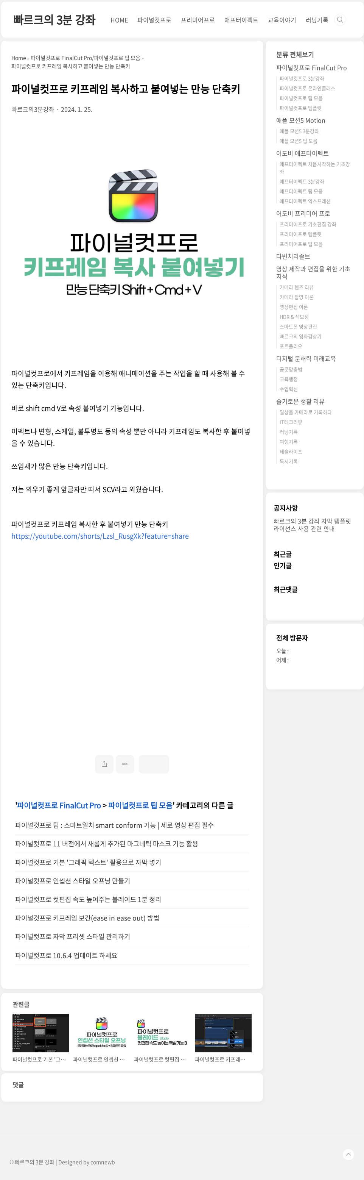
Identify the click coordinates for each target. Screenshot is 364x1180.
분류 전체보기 (295, 54)
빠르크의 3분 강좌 (54, 19)
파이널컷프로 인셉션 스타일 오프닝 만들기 (72, 881)
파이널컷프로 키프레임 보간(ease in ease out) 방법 (87, 918)
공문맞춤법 (291, 369)
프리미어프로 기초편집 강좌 (308, 224)
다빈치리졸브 (293, 256)
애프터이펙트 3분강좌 (302, 181)
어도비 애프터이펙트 (302, 153)
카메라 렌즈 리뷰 (297, 287)
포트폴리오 (291, 346)
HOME (119, 19)
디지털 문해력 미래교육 (306, 358)
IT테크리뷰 (291, 421)
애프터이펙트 (241, 19)
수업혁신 (289, 388)
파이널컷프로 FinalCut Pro (59, 805)
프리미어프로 (198, 19)
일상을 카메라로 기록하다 (306, 412)
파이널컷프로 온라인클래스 (307, 88)
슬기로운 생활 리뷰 (300, 401)
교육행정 (289, 379)
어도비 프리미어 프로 (303, 213)
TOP (348, 1155)
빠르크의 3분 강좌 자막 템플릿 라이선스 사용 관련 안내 (312, 524)
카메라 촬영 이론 (297, 296)
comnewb (102, 1162)
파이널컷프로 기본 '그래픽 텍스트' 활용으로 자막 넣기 (88, 862)
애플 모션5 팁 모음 (298, 140)
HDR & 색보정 (294, 316)
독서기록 (289, 461)
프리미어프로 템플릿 (301, 234)
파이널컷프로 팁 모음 (140, 805)
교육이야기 (282, 19)
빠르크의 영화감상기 (301, 336)
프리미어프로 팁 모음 (301, 243)
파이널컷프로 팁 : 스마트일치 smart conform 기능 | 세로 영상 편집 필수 (114, 825)
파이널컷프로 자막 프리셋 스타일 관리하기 (72, 936)
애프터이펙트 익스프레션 (305, 201)
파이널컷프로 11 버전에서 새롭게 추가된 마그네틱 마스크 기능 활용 (106, 844)
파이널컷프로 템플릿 (301, 107)
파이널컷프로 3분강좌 (302, 78)
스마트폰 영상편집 (298, 326)
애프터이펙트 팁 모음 (301, 191)
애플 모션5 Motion (300, 120)
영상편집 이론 (294, 306)
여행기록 (289, 441)
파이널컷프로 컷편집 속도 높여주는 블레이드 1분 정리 (88, 899)
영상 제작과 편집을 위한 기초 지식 (313, 272)
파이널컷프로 (154, 19)
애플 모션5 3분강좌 (299, 130)
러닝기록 (317, 19)
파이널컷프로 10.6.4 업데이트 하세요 (66, 955)
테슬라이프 (291, 451)
